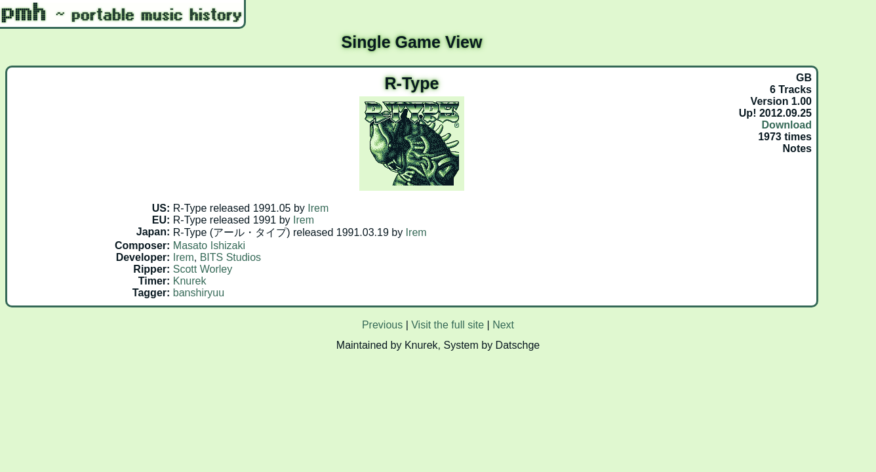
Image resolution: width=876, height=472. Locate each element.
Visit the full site (447, 324)
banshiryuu (198, 292)
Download (787, 124)
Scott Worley (202, 269)
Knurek (190, 280)
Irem (318, 208)
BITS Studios (230, 257)
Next (503, 324)
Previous (382, 324)
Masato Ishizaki (209, 245)
